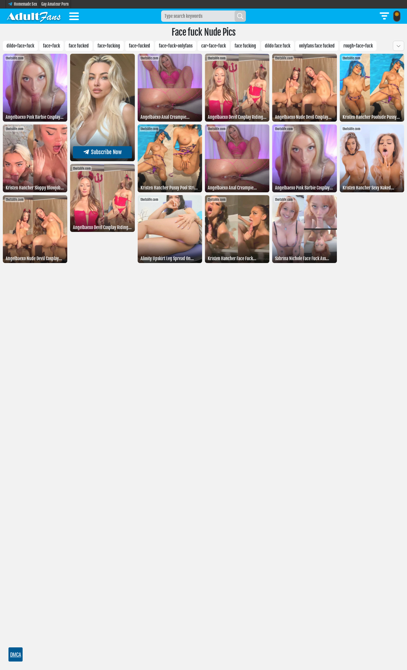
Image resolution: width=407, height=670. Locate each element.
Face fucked (79, 46)
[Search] (240, 16)
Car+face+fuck (213, 46)
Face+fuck (51, 46)
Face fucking (245, 46)
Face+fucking (109, 46)
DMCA (15, 654)
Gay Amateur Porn (55, 4)
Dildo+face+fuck (20, 46)
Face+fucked (139, 46)
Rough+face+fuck (358, 46)
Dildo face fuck (277, 46)
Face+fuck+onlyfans (175, 46)
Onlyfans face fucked (317, 46)
